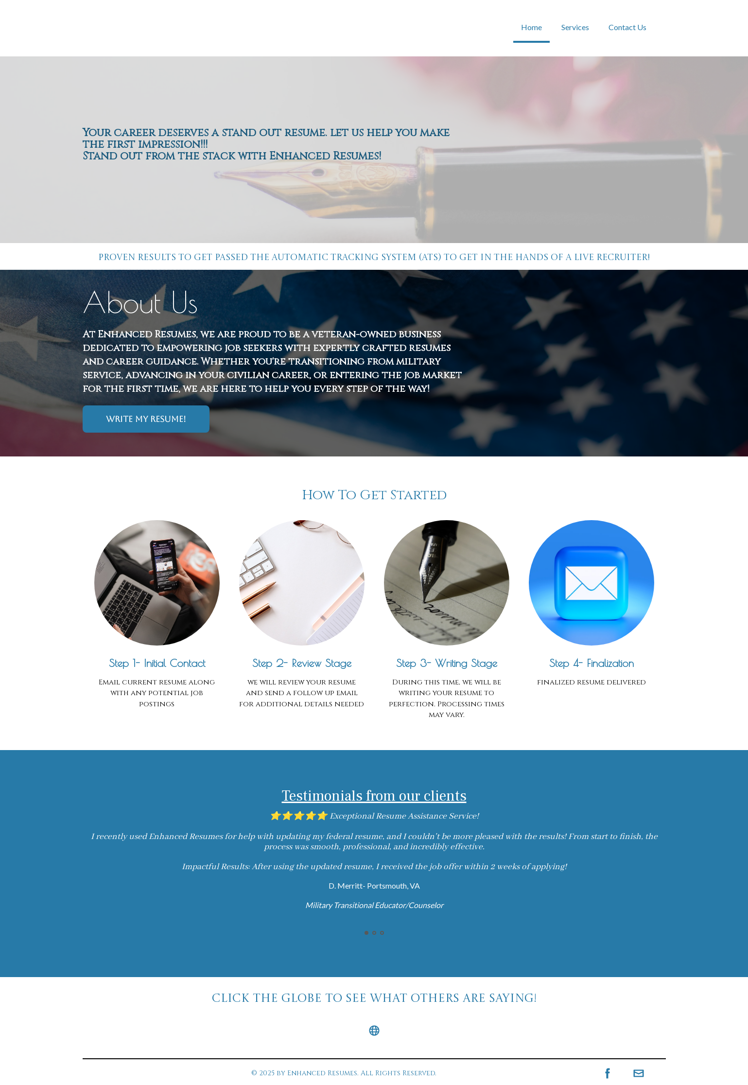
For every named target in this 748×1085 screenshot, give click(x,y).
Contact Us (627, 27)
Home (531, 27)
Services (575, 27)
